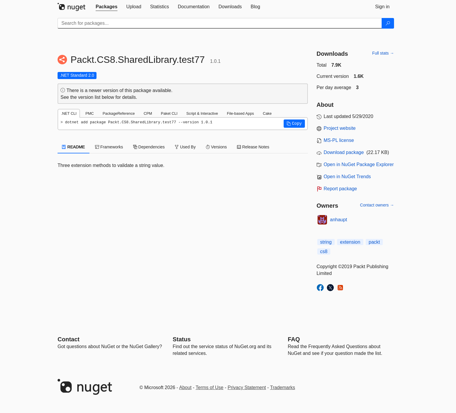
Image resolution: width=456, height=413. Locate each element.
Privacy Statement (247, 387)
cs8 (324, 251)
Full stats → (383, 53)
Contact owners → (377, 205)
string (326, 242)
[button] (294, 123)
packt (374, 242)
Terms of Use (209, 387)
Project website (340, 128)
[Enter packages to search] (220, 23)
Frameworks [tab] (109, 147)
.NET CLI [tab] (68, 113)
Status (182, 339)
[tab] (106, 6)
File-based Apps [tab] (240, 113)
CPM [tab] (148, 113)
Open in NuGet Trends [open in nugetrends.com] (347, 176)
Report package (340, 188)
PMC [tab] (89, 113)
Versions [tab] (216, 147)
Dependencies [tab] (149, 147)
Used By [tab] (185, 147)
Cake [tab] (267, 113)
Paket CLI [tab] (169, 113)
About (185, 387)
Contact (68, 339)
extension (350, 242)
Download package (344, 152)
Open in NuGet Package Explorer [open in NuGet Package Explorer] (359, 164)
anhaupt (338, 219)
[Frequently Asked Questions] (294, 339)
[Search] (388, 23)
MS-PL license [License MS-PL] (339, 140)
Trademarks (282, 387)
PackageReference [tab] (119, 113)
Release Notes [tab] (253, 147)
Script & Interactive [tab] (202, 113)
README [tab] (73, 147)
